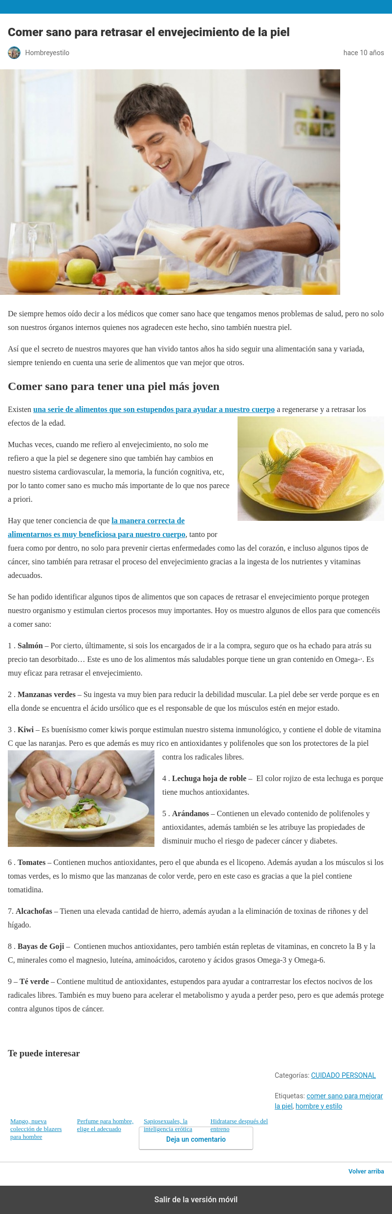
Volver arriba (366, 1171)
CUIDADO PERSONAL (343, 1075)
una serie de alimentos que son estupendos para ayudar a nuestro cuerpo (154, 409)
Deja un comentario (196, 1139)
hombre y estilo (319, 1106)
